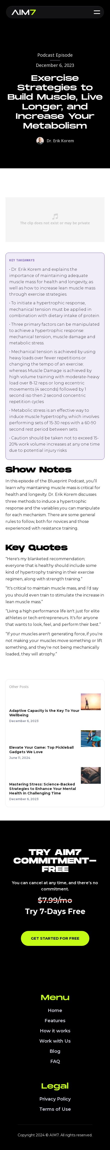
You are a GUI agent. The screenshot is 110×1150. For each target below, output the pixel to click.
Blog (55, 1051)
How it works (55, 1031)
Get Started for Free (55, 938)
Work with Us (55, 1041)
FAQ (55, 1061)
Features (55, 1020)
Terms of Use (55, 1109)
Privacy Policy (55, 1099)
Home (55, 1010)
